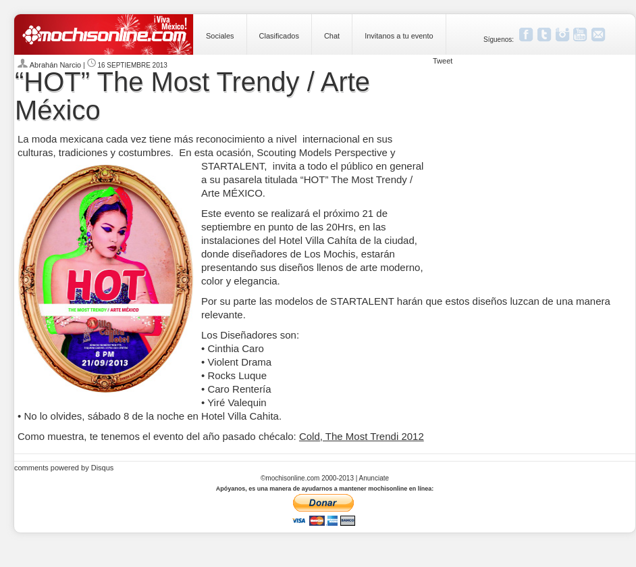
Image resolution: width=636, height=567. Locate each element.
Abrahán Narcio (57, 65)
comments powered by (63, 468)
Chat (332, 36)
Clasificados (279, 36)
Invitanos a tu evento (399, 36)
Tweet (442, 61)
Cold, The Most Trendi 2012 (361, 436)
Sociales (220, 36)
